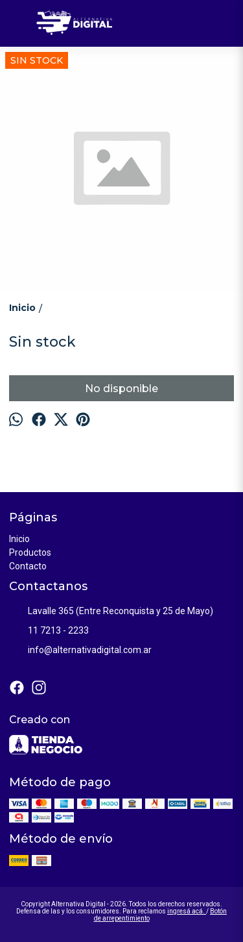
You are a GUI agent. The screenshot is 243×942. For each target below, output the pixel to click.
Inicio (19, 539)
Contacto (28, 566)
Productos (30, 552)
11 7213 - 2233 (49, 631)
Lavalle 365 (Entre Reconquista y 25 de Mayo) (111, 611)
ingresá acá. (186, 911)
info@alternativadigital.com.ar (80, 650)
